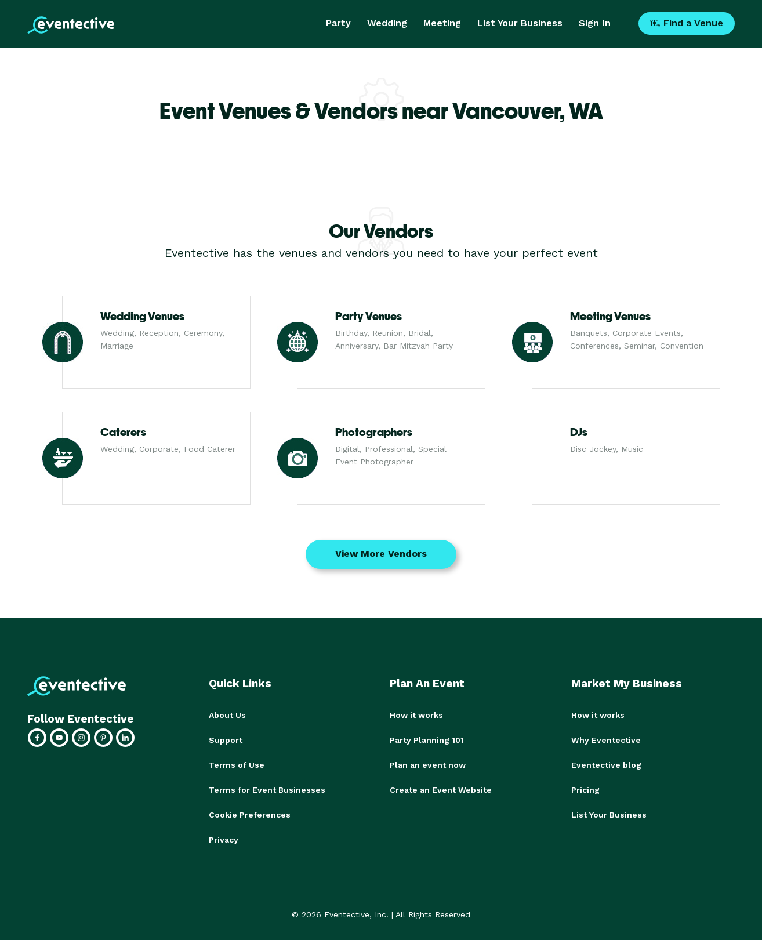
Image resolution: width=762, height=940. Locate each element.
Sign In (595, 22)
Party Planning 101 (427, 739)
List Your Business (520, 22)
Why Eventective (606, 739)
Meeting (442, 22)
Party (338, 22)
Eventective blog (606, 763)
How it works (416, 715)
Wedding (387, 22)
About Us (227, 715)
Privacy (223, 836)
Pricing (585, 788)
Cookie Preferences (250, 812)
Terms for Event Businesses (267, 788)
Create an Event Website (441, 788)
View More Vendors (381, 553)
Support (225, 739)
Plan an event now (428, 763)
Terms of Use (236, 763)
